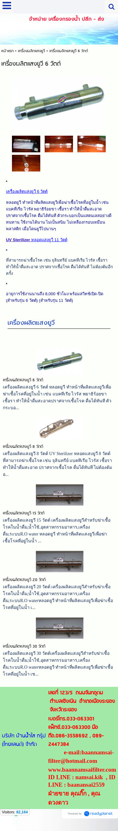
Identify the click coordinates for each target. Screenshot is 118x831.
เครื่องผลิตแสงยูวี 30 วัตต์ (24, 646)
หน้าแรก (7, 51)
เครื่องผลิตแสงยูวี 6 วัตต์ (23, 380)
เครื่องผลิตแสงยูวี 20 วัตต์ (24, 580)
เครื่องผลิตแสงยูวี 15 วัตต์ (23, 513)
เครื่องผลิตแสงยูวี (31, 322)
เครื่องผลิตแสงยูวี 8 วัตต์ (23, 446)
